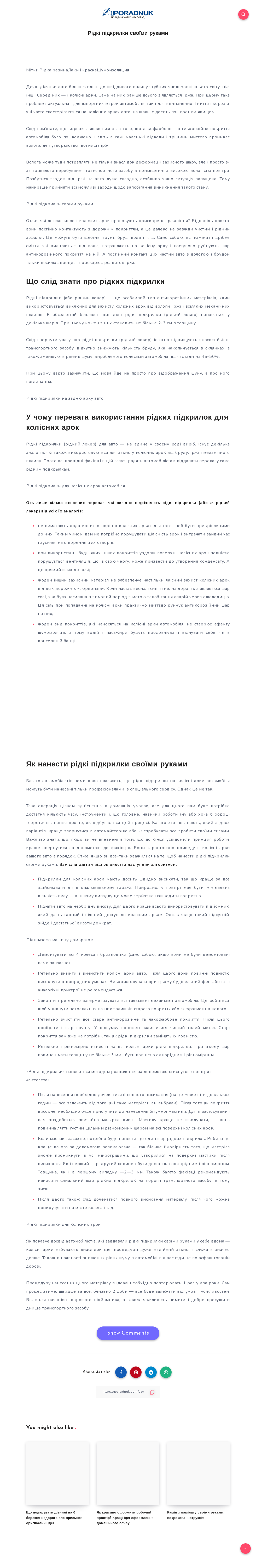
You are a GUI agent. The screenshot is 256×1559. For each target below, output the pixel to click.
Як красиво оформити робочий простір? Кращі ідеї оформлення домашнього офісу (125, 1518)
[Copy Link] (128, 1392)
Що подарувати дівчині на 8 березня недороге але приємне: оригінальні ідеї (54, 1518)
